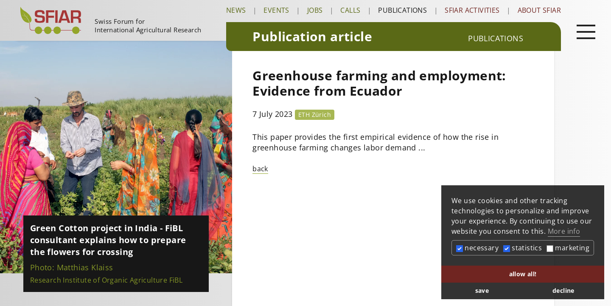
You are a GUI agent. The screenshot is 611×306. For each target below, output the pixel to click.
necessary (477, 247)
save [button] (482, 290)
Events (276, 10)
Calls (350, 10)
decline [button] (563, 290)
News (236, 10)
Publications (402, 10)
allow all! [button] (523, 274)
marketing (568, 247)
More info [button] (564, 231)
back (260, 168)
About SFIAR (539, 10)
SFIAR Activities (472, 10)
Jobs (315, 10)
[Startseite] (120, 20)
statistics (522, 247)
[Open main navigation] (586, 31)
